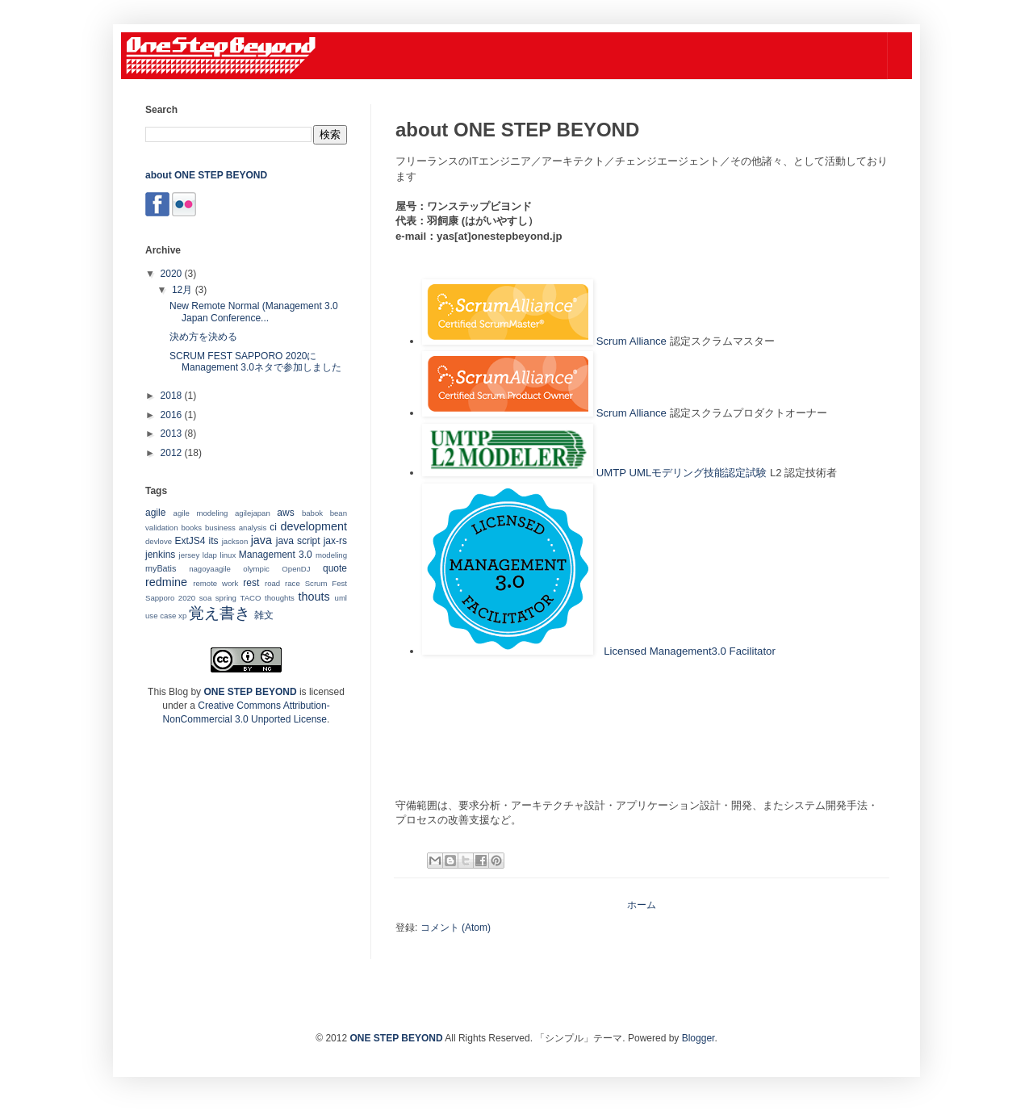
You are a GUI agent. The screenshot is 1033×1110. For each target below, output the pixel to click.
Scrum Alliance (631, 341)
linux (228, 555)
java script (298, 541)
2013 (173, 433)
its (214, 541)
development (314, 526)
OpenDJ (296, 568)
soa (205, 597)
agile (155, 512)
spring (225, 597)
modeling (331, 555)
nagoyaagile (210, 568)
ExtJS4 (190, 541)
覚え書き (219, 613)
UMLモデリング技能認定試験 (698, 473)
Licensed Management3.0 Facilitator (690, 651)
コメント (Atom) (455, 927)
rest (251, 583)
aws (285, 512)
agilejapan (252, 513)
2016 (173, 415)
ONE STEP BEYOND (249, 691)
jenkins (160, 554)
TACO (250, 597)
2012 (173, 453)
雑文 (264, 615)
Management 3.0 (275, 554)
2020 (173, 273)
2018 (173, 395)
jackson (235, 541)
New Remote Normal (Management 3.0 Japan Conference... (253, 311)
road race (282, 583)
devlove (158, 541)
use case (160, 615)
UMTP (611, 473)
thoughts (280, 597)
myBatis (160, 568)
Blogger (698, 1038)
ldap (210, 555)
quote (335, 568)
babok (312, 513)
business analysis (235, 527)
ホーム (641, 905)
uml (341, 597)
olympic (256, 568)
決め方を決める (203, 336)
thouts (313, 596)
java (261, 540)
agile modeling (201, 513)
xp (182, 615)
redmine (166, 582)
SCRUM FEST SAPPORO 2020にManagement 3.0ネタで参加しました (255, 361)
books (191, 527)
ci (273, 527)
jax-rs (335, 541)
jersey (189, 555)
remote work (215, 583)
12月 (183, 289)
